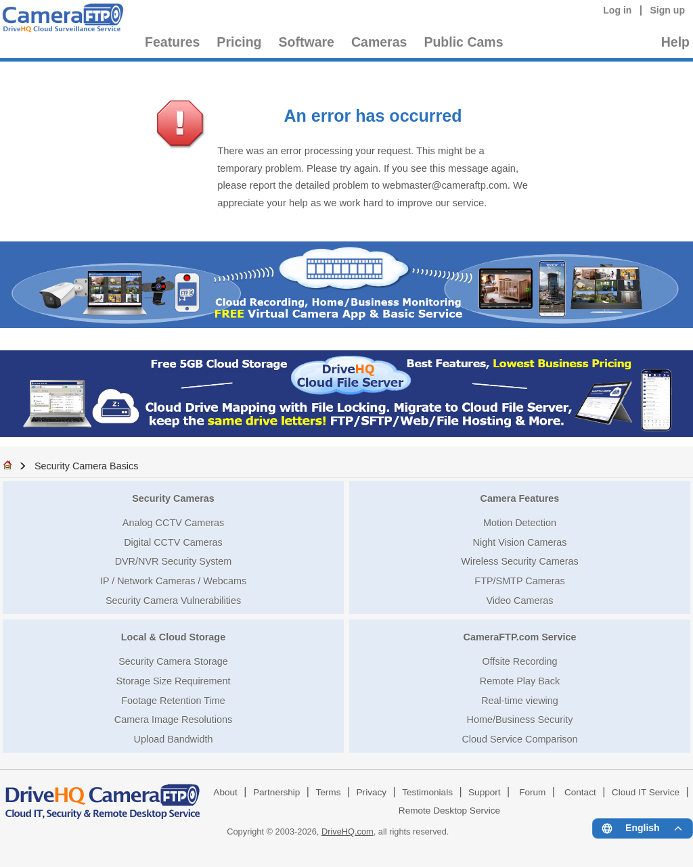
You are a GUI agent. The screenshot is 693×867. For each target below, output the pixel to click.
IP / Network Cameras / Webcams (173, 581)
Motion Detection (519, 522)
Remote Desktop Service (449, 810)
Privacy (372, 792)
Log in (617, 10)
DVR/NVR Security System (173, 561)
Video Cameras (520, 600)
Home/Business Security (520, 719)
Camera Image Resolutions (173, 719)
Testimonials (427, 792)
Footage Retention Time (173, 700)
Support (484, 792)
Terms (327, 792)
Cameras (379, 41)
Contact (580, 792)
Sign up (667, 10)
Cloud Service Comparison (519, 739)
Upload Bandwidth (173, 739)
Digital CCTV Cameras (173, 542)
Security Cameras (173, 498)
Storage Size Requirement (173, 681)
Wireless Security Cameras (520, 561)
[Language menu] (642, 828)
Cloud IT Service (645, 792)
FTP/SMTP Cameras (519, 581)
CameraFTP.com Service (520, 637)
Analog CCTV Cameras (173, 522)
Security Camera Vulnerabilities (173, 600)
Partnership (276, 792)
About (225, 792)
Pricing (239, 41)
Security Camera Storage (173, 661)
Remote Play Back (520, 681)
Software (306, 41)
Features (172, 41)
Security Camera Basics (87, 466)
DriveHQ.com (347, 831)
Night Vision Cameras (520, 542)
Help (675, 41)
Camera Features (520, 498)
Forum (532, 792)
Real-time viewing (519, 700)
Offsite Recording (520, 661)
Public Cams (463, 41)
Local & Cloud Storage (173, 637)
